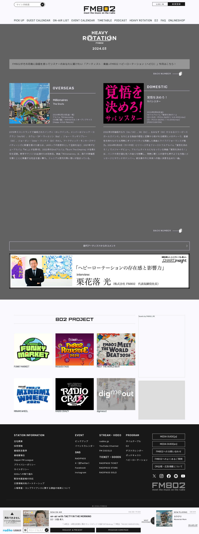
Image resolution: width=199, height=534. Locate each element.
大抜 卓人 (59, 519)
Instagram (80, 472)
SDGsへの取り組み (23, 474)
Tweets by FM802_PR (147, 316)
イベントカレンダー (85, 446)
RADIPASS (80, 458)
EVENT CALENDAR (83, 20)
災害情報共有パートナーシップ (29, 483)
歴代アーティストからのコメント (99, 246)
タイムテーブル (133, 441)
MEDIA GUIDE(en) (168, 444)
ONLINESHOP (176, 20)
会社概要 (18, 441)
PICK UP (19, 20)
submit (46, 530)
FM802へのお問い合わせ (168, 451)
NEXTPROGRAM (146, 521)
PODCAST (120, 20)
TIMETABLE (104, 20)
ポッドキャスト (133, 455)
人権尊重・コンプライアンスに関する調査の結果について (42, 488)
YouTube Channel (108, 446)
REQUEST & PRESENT (72, 530)
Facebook (80, 468)
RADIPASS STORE (108, 468)
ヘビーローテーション (137, 460)
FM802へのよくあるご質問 (168, 459)
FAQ (163, 20)
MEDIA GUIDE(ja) (168, 436)
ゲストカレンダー (134, 451)
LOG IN (160, 4)
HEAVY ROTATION (141, 20)
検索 (42, 4)
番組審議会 (19, 455)
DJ (156, 20)
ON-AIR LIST (61, 20)
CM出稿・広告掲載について (169, 466)
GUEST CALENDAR (38, 20)
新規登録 (176, 4)
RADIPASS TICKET (108, 463)
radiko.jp (104, 441)
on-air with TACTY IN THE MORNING (70, 516)
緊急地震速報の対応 (24, 479)
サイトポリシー (21, 469)
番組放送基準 (20, 451)
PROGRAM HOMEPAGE (118, 530)
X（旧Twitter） (83, 463)
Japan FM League (23, 460)
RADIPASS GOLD (108, 472)
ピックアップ (81, 441)
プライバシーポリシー (25, 465)
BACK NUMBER (162, 73)
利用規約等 (17, 530)
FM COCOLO (105, 451)
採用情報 (18, 446)
